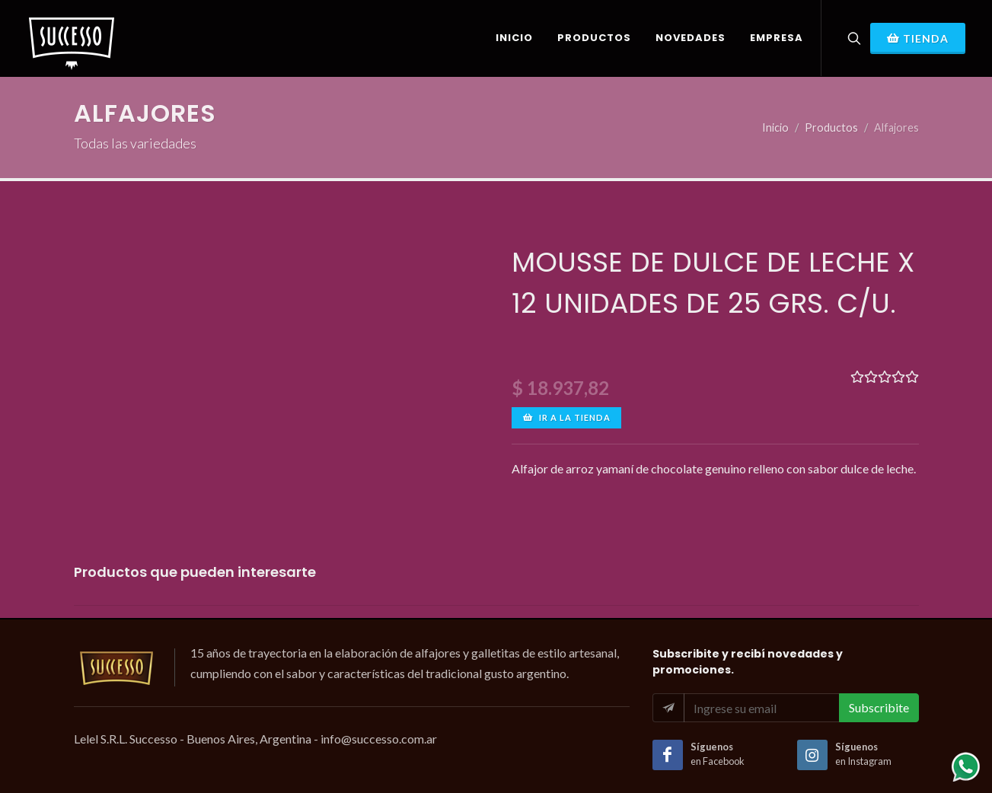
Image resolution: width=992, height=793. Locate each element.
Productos (831, 127)
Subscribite (879, 707)
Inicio (775, 127)
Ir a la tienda (566, 417)
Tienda (918, 38)
